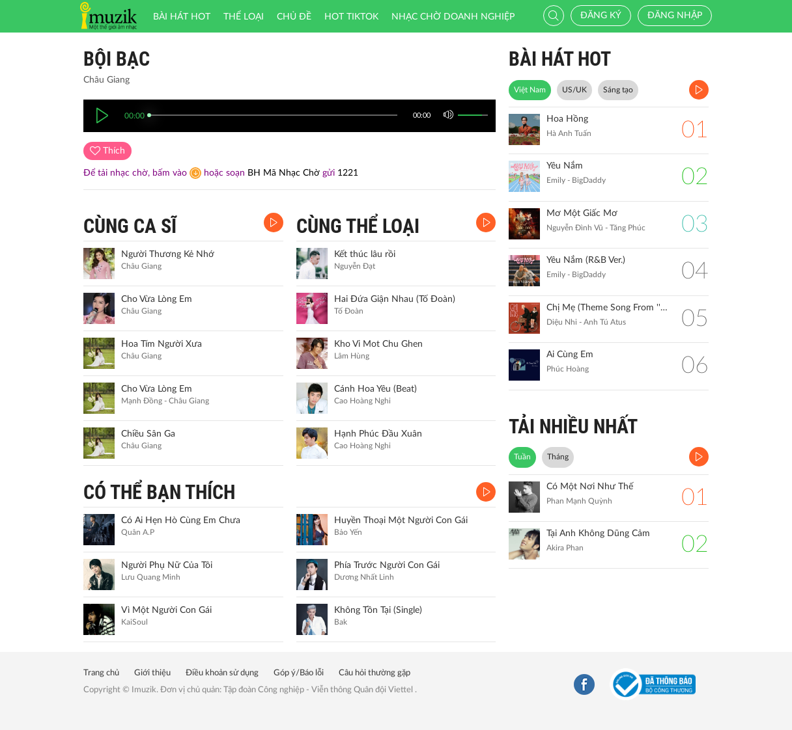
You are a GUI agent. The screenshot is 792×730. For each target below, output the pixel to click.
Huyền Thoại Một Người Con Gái (401, 520)
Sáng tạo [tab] (618, 90)
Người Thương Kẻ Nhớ (167, 254)
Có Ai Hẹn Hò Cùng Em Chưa (180, 520)
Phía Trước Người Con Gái (387, 565)
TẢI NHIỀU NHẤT (573, 426)
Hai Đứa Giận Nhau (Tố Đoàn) (394, 299)
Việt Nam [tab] (530, 90)
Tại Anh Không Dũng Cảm (598, 533)
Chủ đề (294, 16)
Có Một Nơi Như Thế (589, 486)
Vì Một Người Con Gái (166, 610)
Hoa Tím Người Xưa (161, 344)
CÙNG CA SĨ (130, 226)
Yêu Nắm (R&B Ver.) (585, 260)
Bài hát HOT (181, 16)
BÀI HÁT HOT (560, 58)
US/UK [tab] (574, 90)
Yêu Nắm (564, 165)
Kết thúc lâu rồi (364, 254)
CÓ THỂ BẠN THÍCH (159, 492)
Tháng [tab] (558, 457)
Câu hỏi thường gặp (374, 673)
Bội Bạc (116, 58)
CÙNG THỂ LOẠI (357, 226)
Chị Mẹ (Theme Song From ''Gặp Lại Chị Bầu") (607, 307)
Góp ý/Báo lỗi (299, 673)
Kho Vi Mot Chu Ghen (378, 344)
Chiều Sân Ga (148, 434)
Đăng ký (600, 15)
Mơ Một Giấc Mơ (581, 213)
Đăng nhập (674, 15)
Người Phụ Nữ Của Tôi (166, 565)
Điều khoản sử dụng (222, 673)
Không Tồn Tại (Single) (378, 610)
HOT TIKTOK (351, 16)
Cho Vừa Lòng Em (156, 299)
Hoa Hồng (567, 119)
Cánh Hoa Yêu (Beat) (375, 389)
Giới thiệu (152, 673)
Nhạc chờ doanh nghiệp (453, 16)
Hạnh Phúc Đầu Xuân (378, 434)
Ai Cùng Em (569, 354)
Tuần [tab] (522, 457)
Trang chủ (101, 673)
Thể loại (243, 16)
